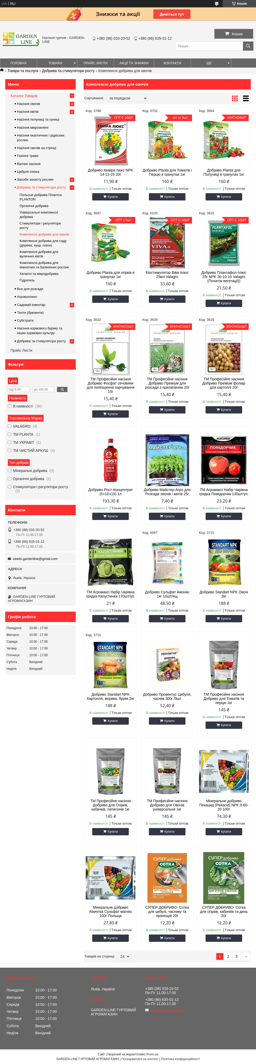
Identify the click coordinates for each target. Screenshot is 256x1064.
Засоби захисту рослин (35, 179)
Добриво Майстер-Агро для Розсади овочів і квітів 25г (167, 492)
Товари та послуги (22, 71)
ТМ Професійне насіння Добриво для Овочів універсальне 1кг (167, 805)
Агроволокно (27, 297)
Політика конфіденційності (180, 1059)
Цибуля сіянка (28, 172)
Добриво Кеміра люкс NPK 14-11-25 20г (110, 172)
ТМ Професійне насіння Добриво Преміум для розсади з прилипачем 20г (167, 383)
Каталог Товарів (23, 96)
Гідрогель (27, 280)
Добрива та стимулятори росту (68, 71)
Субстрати (25, 320)
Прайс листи (96, 63)
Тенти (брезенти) (30, 313)
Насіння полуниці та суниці (38, 119)
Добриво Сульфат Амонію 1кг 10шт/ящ (167, 594)
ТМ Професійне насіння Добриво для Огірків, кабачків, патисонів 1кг (110, 805)
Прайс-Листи (21, 350)
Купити (113, 197)
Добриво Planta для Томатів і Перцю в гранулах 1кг (167, 172)
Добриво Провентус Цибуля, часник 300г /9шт (167, 696)
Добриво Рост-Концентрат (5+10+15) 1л (110, 492)
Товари (55, 63)
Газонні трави (27, 156)
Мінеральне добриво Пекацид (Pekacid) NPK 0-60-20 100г (223, 805)
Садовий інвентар (31, 305)
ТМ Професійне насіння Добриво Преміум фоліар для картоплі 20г (224, 383)
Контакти (172, 63)
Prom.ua (152, 1054)
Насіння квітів (27, 112)
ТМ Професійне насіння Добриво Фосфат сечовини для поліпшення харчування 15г (110, 385)
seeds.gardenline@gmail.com (35, 559)
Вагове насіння (28, 164)
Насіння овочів (28, 104)
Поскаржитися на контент (140, 1059)
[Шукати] (248, 46)
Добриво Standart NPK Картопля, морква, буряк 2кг (110, 696)
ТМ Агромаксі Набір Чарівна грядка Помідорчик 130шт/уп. (223, 492)
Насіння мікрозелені (32, 127)
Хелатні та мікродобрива (39, 274)
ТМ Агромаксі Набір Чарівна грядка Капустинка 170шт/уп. (110, 594)
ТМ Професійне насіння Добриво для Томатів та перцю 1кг (223, 698)
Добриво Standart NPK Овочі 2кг (224, 594)
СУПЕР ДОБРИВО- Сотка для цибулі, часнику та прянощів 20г (167, 911)
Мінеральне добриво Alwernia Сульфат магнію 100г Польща (110, 911)
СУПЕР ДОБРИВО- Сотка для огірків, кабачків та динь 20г (224, 911)
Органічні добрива (34, 206)
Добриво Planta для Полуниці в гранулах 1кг (223, 172)
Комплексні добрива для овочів (44, 234)
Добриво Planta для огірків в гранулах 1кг (111, 274)
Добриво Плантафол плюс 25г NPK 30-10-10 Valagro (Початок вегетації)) (223, 276)
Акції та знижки (134, 63)
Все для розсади (30, 289)
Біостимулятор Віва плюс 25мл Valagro (167, 274)
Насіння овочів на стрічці (36, 148)
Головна (18, 63)
